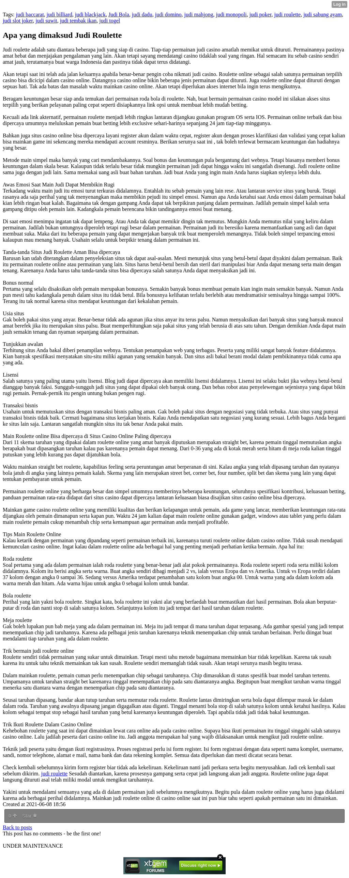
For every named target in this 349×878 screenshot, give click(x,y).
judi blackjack (90, 14)
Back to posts (17, 827)
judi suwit (46, 21)
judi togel (109, 21)
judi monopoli (231, 14)
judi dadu (142, 14)
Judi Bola (118, 14)
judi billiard (59, 14)
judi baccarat (30, 14)
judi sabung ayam (322, 14)
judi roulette (287, 14)
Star (29, 816)
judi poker (260, 14)
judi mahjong (198, 14)
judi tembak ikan (78, 21)
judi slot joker (18, 21)
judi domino (168, 14)
